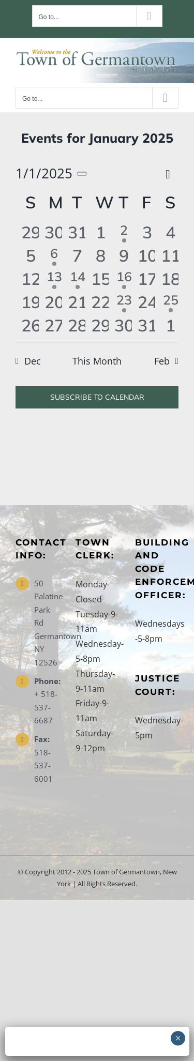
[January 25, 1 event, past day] (170, 303)
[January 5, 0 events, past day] (30, 256)
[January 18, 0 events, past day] (170, 280)
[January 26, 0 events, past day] (30, 326)
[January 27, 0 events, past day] (54, 326)
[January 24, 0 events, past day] (147, 303)
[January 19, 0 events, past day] (30, 303)
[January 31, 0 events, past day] (147, 326)
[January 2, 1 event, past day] (124, 233)
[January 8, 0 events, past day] (100, 256)
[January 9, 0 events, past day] (124, 256)
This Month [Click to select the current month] (97, 361)
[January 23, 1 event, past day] (124, 303)
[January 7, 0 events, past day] (77, 256)
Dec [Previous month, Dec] (32, 361)
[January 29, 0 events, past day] (100, 326)
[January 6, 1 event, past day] (54, 256)
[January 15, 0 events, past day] (100, 280)
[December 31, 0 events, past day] (77, 233)
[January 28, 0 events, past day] (77, 326)
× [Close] (178, 1038)
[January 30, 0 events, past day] (124, 326)
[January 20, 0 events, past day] (54, 303)
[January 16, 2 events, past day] (124, 280)
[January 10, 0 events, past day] (147, 256)
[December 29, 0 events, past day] (30, 233)
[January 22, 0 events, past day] (100, 303)
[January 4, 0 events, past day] (170, 233)
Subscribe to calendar (97, 397)
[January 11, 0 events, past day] (170, 256)
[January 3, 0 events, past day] (147, 233)
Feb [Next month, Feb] (162, 361)
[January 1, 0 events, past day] (100, 233)
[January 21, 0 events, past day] (77, 303)
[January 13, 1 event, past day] (54, 280)
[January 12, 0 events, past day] (30, 280)
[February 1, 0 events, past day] (170, 326)
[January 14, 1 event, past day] (77, 280)
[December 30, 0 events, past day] (54, 233)
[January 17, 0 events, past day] (147, 280)
